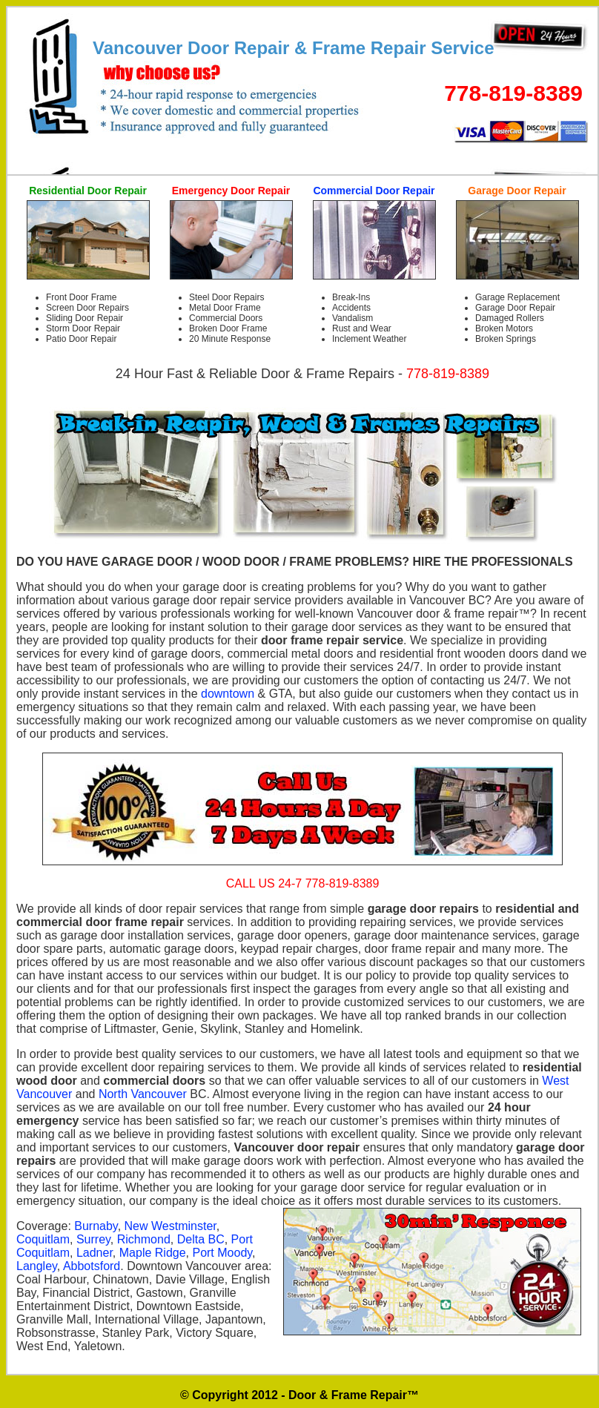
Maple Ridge (152, 1252)
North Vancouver (143, 1094)
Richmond (144, 1239)
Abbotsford (91, 1266)
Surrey (93, 1239)
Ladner (94, 1252)
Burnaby (95, 1226)
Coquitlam (43, 1239)
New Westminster (170, 1226)
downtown (227, 693)
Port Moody (222, 1252)
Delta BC (201, 1239)
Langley (36, 1266)
